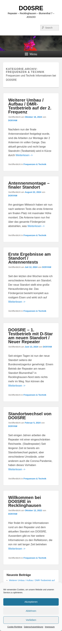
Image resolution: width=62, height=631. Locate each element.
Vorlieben (31, 619)
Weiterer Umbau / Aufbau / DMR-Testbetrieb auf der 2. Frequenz (29, 106)
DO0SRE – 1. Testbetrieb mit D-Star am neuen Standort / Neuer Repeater (30, 335)
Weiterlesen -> (24, 155)
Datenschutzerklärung (33, 627)
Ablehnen (31, 610)
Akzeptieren (31, 601)
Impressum (50, 627)
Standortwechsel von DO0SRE (30, 415)
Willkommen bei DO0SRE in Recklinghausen (24, 501)
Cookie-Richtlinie (14, 627)
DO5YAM (12, 120)
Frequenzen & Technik (34, 164)
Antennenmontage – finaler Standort (29, 185)
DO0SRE (31, 8)
